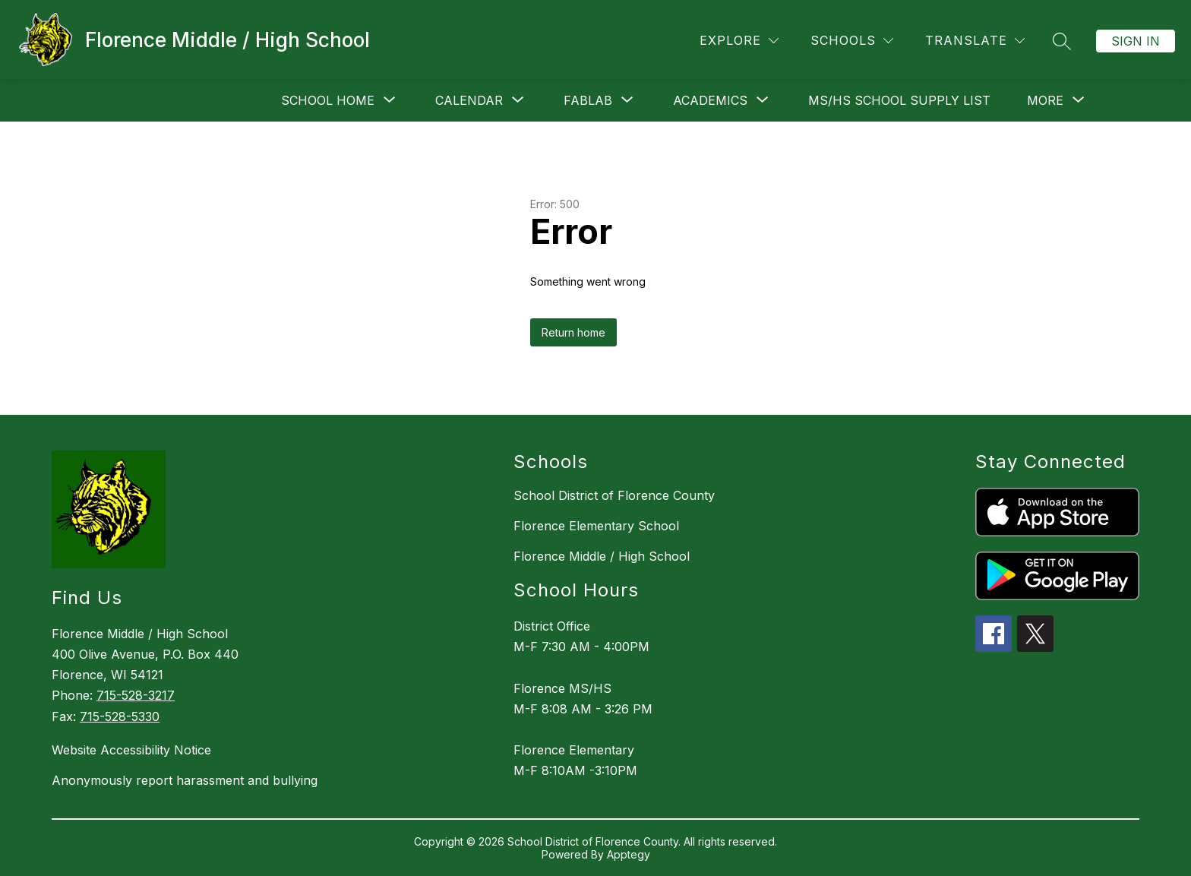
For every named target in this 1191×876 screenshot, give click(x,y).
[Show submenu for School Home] (327, 100)
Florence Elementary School (596, 525)
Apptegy (628, 854)
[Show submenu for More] (1045, 100)
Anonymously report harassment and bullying (184, 780)
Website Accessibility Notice (131, 749)
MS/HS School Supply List (899, 100)
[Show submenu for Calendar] (469, 100)
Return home (573, 332)
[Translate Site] (974, 40)
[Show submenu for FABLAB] (588, 100)
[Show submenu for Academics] (710, 100)
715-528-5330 (120, 716)
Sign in (1135, 41)
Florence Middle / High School (601, 556)
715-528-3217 (135, 695)
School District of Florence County (614, 495)
